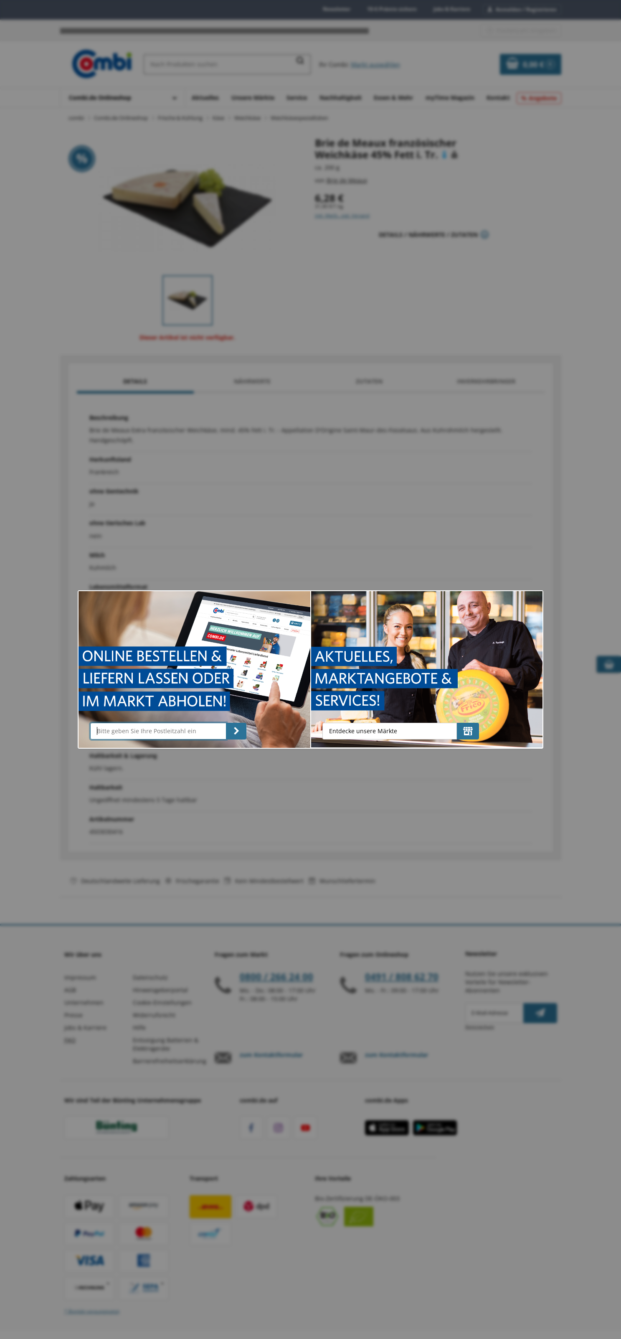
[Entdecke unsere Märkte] (468, 731)
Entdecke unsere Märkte (363, 731)
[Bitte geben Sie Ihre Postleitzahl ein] (158, 731)
